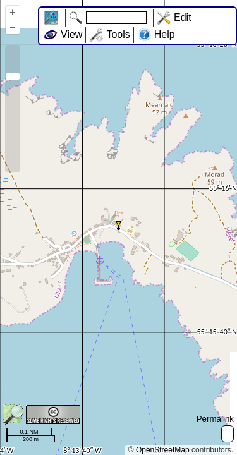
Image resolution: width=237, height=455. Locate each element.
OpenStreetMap (163, 450)
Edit (182, 17)
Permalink (215, 418)
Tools (118, 34)
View (71, 34)
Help (164, 34)
